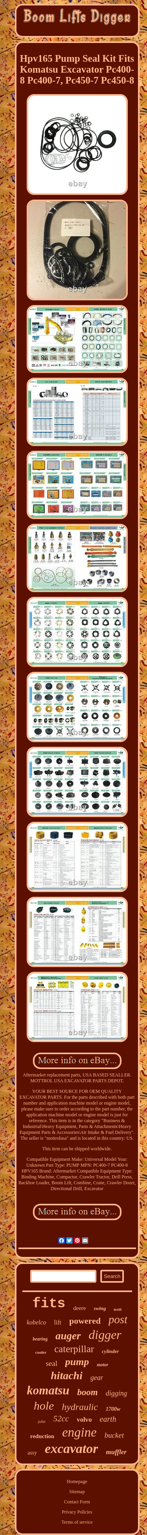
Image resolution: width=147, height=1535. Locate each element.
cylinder (110, 1351)
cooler (41, 1352)
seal (52, 1363)
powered (84, 1321)
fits (49, 1304)
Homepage (77, 1481)
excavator (71, 1448)
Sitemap (77, 1491)
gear (96, 1378)
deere (79, 1308)
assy (32, 1453)
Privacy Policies (77, 1512)
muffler (116, 1452)
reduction (42, 1436)
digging (116, 1393)
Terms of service (77, 1522)
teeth (118, 1309)
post (118, 1319)
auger (68, 1336)
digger (105, 1335)
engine (79, 1432)
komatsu (48, 1390)
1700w (113, 1409)
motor (102, 1364)
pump (77, 1361)
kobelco (36, 1322)
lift (58, 1322)
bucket (114, 1435)
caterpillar (74, 1349)
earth (108, 1419)
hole (44, 1405)
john (41, 1421)
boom (87, 1392)
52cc (61, 1418)
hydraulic (80, 1407)
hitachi (67, 1375)
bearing (40, 1339)
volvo (84, 1419)
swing (100, 1308)
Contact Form (77, 1502)
